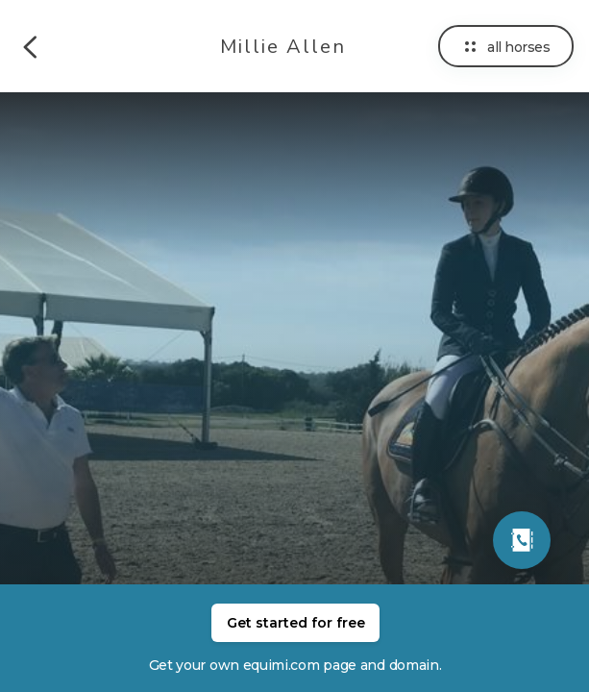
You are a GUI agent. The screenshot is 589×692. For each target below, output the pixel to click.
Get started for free (296, 622)
